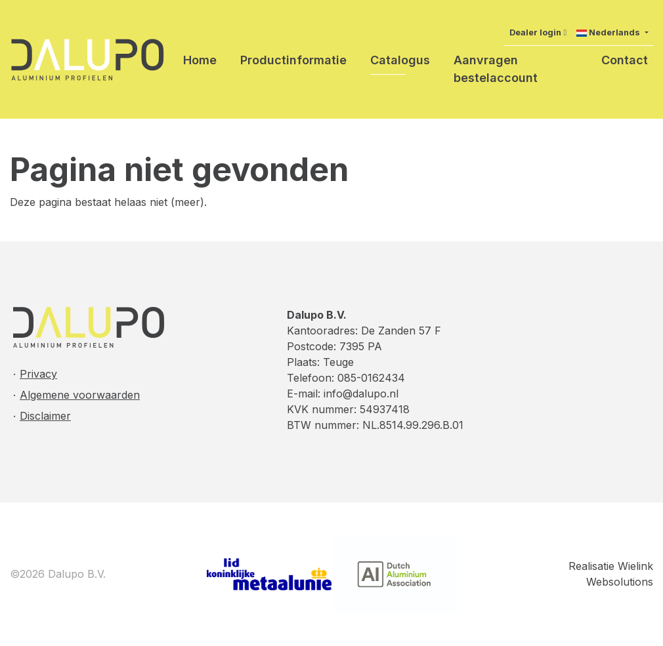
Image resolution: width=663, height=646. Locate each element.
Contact (624, 60)
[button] (612, 32)
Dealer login (535, 32)
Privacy (38, 373)
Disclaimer (45, 415)
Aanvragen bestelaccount (496, 69)
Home (200, 60)
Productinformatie (293, 60)
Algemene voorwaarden (80, 394)
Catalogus (400, 60)
